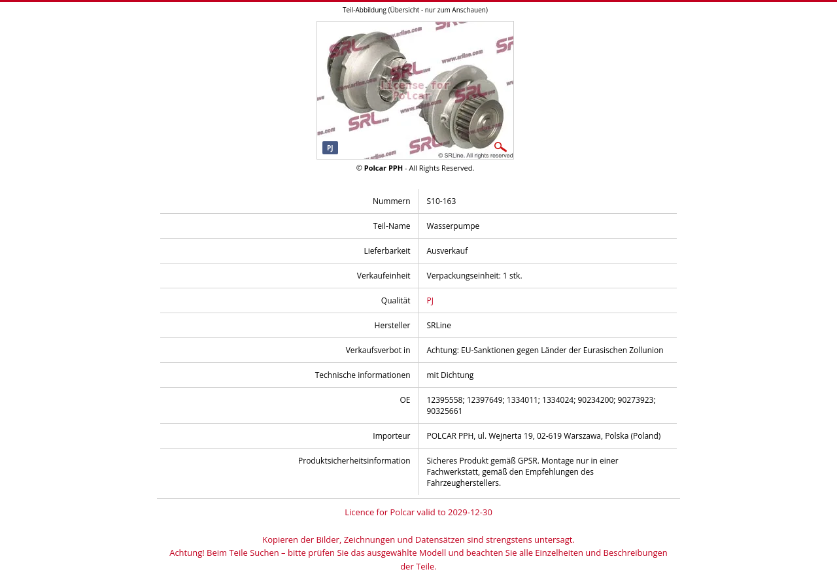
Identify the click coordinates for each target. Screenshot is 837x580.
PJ (430, 300)
